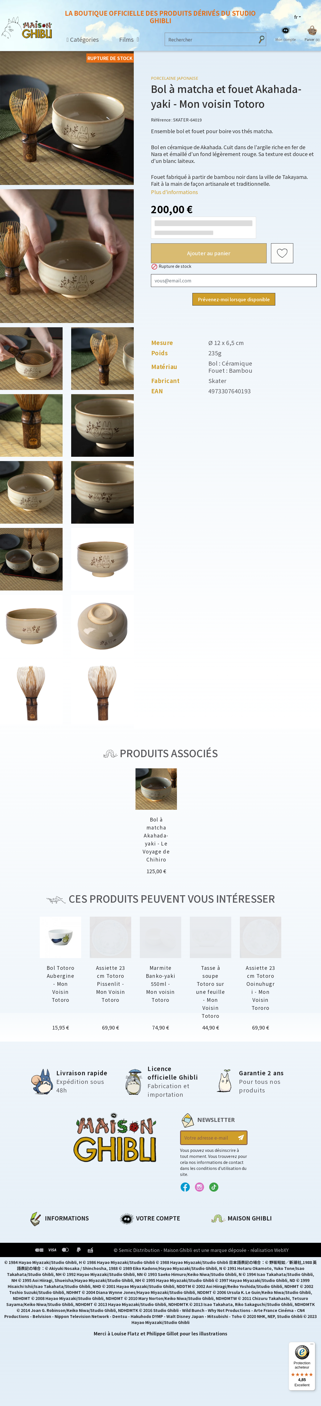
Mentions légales (49, 1241)
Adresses (130, 1251)
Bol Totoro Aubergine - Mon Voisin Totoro (61, 983)
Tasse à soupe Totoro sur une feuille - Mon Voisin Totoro (210, 991)
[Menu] (311, 1345)
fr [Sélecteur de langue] (296, 16)
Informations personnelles (152, 1231)
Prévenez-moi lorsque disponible (234, 299)
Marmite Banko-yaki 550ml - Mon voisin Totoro (161, 983)
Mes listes (131, 1270)
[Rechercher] (209, 39)
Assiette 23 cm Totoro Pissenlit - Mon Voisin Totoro (110, 983)
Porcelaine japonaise (174, 78)
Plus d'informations (174, 192)
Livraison (39, 1270)
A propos (39, 1231)
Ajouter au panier (208, 253)
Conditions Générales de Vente (66, 1261)
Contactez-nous (230, 1285)
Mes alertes (133, 1280)
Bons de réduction (142, 1261)
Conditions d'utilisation (58, 1251)
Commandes (135, 1241)
